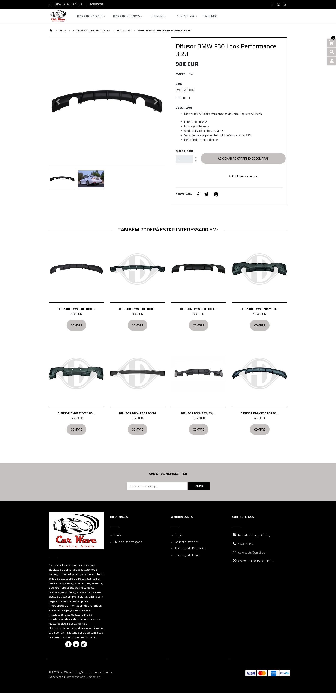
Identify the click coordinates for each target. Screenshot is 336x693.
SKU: (179, 83)
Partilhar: (184, 194)
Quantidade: (185, 151)
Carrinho (210, 16)
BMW (62, 30)
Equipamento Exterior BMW (91, 30)
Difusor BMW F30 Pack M (137, 413)
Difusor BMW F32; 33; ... (198, 413)
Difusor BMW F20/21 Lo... (260, 309)
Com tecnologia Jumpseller (83, 676)
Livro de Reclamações (128, 541)
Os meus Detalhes (187, 541)
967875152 (96, 4)
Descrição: (184, 107)
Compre (76, 325)
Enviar (199, 486)
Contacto (120, 535)
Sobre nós (158, 16)
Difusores (124, 30)
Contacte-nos (187, 16)
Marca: (181, 74)
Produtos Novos (89, 16)
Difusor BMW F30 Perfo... (259, 413)
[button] (58, 101)
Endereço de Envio (187, 555)
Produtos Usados (126, 16)
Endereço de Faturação (190, 548)
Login (179, 535)
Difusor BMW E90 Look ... (198, 309)
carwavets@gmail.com (252, 552)
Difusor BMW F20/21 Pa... (76, 413)
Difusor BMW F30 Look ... (76, 309)
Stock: (181, 98)
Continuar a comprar (243, 176)
